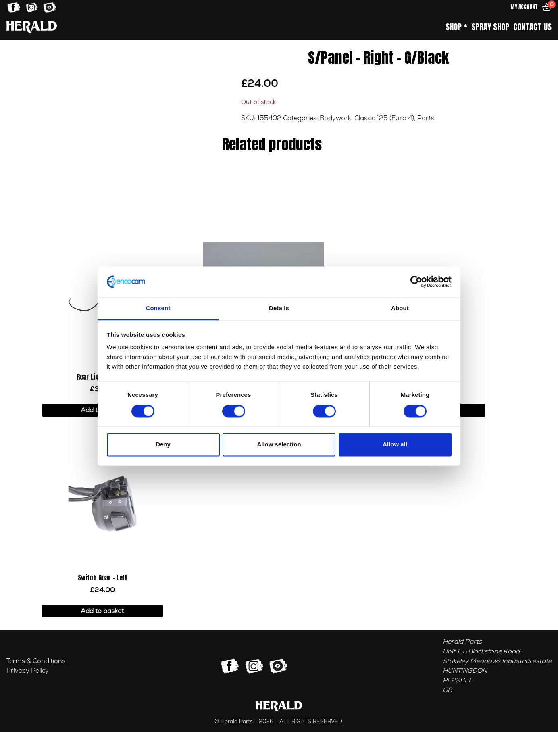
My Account (524, 7)
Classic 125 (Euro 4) (384, 118)
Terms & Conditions (35, 661)
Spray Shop (490, 27)
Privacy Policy (27, 671)
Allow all (395, 444)
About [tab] (400, 308)
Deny (163, 444)
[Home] (31, 26)
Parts (425, 118)
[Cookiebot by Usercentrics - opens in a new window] (416, 281)
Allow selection (279, 444)
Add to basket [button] (102, 611)
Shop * (456, 27)
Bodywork (335, 118)
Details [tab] (279, 308)
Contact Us (532, 27)
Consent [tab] (158, 308)
